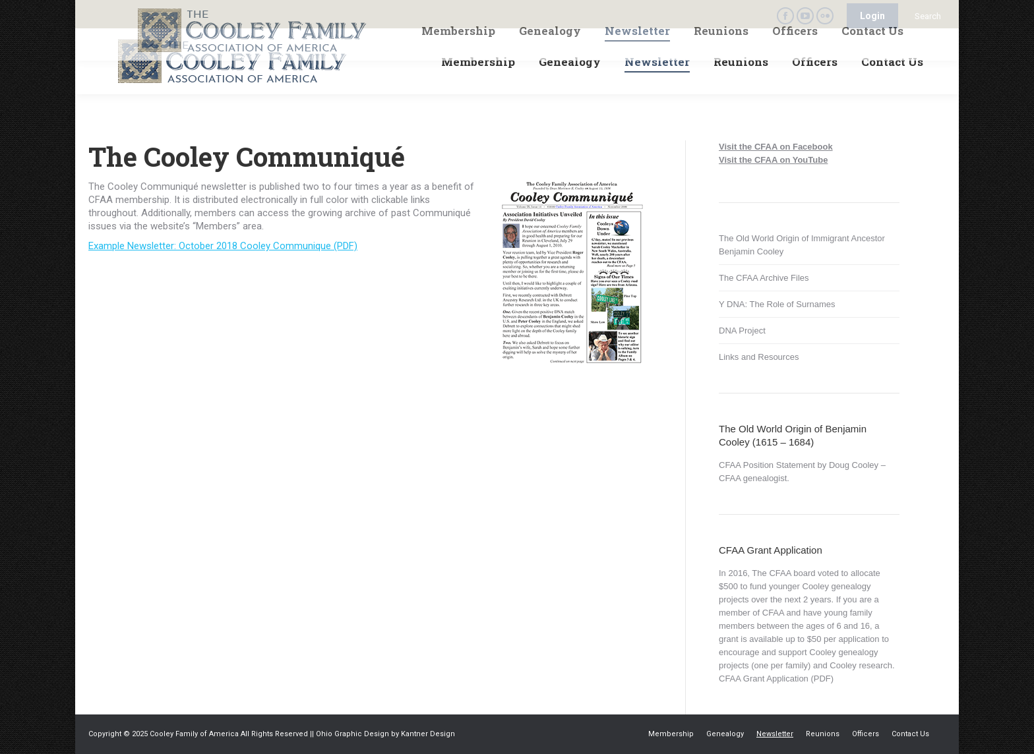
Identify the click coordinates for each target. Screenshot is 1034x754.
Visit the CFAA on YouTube (773, 160)
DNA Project (742, 330)
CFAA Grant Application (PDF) (776, 678)
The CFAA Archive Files (764, 278)
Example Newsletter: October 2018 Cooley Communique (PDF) (222, 246)
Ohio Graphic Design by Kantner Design (385, 734)
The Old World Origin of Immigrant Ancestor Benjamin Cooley (802, 244)
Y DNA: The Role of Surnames (777, 304)
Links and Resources (759, 357)
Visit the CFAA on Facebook (776, 147)
